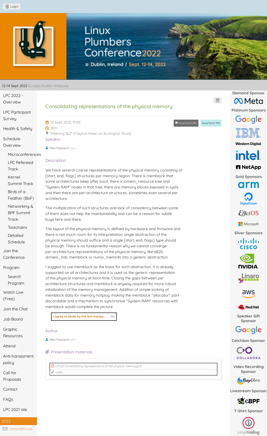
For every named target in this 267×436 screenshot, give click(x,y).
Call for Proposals (12, 376)
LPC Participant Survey (17, 115)
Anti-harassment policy (18, 359)
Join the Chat (15, 308)
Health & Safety (17, 128)
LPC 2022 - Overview (13, 99)
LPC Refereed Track (20, 165)
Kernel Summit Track (20, 180)
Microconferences (22, 154)
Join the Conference (14, 254)
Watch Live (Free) (13, 295)
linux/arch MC (211, 123)
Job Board (12, 319)
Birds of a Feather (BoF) (21, 195)
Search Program (16, 280)
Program (11, 267)
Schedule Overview (12, 142)
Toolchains (17, 227)
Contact (10, 389)
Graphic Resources (12, 332)
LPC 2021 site (15, 409)
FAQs (8, 399)
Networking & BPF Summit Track (20, 213)
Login (14, 6)
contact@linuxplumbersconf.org (32, 429)
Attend (9, 345)
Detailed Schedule (16, 238)
